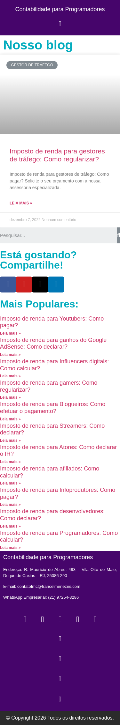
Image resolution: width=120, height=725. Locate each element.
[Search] (118, 235)
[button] (60, 23)
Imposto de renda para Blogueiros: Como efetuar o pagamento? (52, 407)
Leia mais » (21, 203)
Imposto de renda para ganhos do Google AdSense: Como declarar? (53, 343)
